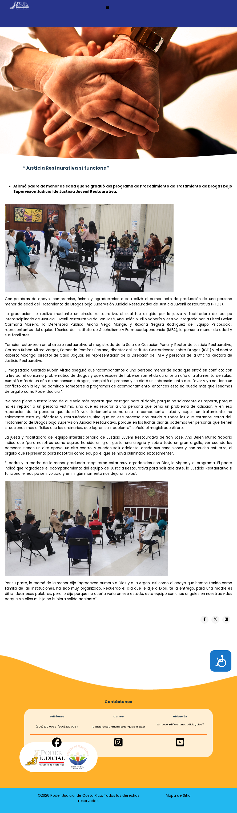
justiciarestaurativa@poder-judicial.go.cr (118, 726)
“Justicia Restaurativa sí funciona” (66, 168)
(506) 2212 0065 (46, 726)
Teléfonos (56, 716)
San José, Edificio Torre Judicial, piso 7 (180, 724)
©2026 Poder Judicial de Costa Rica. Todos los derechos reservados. (88, 798)
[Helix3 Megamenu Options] (107, 7)
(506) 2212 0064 (68, 726)
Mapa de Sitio (178, 795)
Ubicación (180, 716)
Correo (118, 716)
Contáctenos (118, 701)
